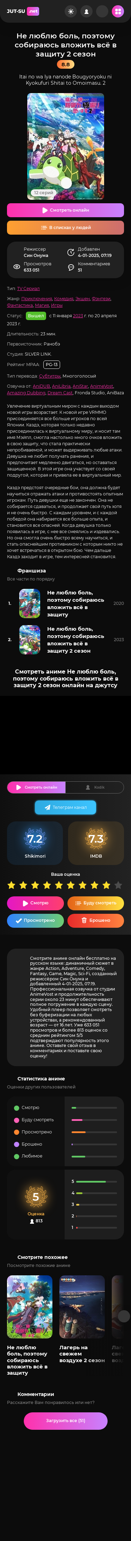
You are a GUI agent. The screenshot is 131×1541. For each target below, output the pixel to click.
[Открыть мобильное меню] (118, 11)
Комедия (63, 298)
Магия (42, 305)
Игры (57, 305)
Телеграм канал (70, 807)
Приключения (36, 298)
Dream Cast (60, 392)
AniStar (80, 386)
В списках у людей (70, 227)
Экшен (82, 298)
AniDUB (41, 386)
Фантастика (20, 305)
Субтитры (49, 376)
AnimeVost (101, 386)
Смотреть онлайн (69, 210)
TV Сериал (28, 288)
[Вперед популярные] (124, 1316)
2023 (78, 315)
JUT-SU (23, 11)
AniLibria (61, 386)
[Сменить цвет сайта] (71, 11)
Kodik (99, 787)
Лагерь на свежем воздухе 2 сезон (82, 1354)
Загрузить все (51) (65, 1420)
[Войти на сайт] (86, 11)
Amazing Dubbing (26, 392)
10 (120, 885)
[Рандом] (102, 11)
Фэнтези (101, 298)
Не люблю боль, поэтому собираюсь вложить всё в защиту (75, 603)
